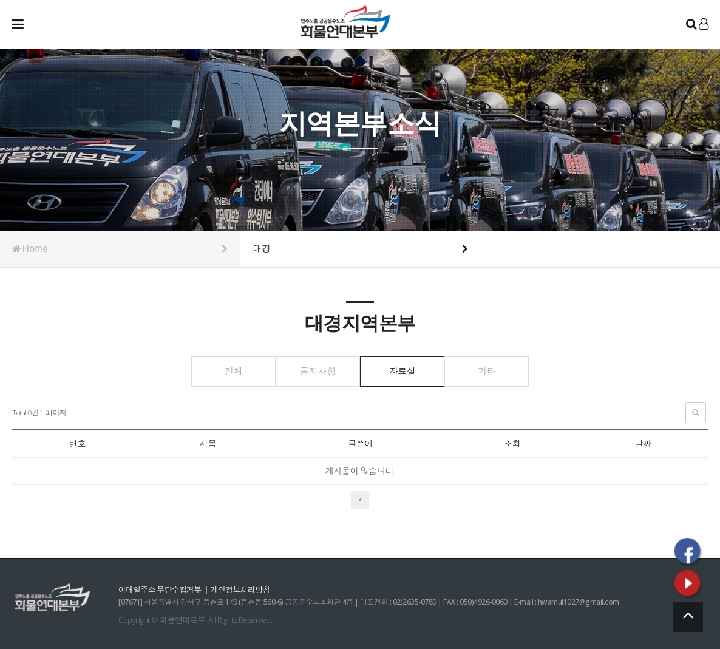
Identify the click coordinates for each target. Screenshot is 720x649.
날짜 (642, 443)
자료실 (405, 371)
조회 (512, 443)
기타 (495, 371)
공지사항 (315, 371)
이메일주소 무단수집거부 (160, 588)
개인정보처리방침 (243, 588)
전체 (224, 371)
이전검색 (360, 500)
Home (120, 249)
